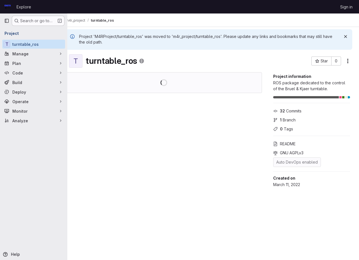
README (284, 143)
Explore (24, 6)
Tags (283, 128)
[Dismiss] (345, 36)
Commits (287, 110)
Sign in (346, 6)
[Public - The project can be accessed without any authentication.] (150, 61)
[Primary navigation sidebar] (6, 20)
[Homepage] (7, 6)
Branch (284, 119)
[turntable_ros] (33, 44)
